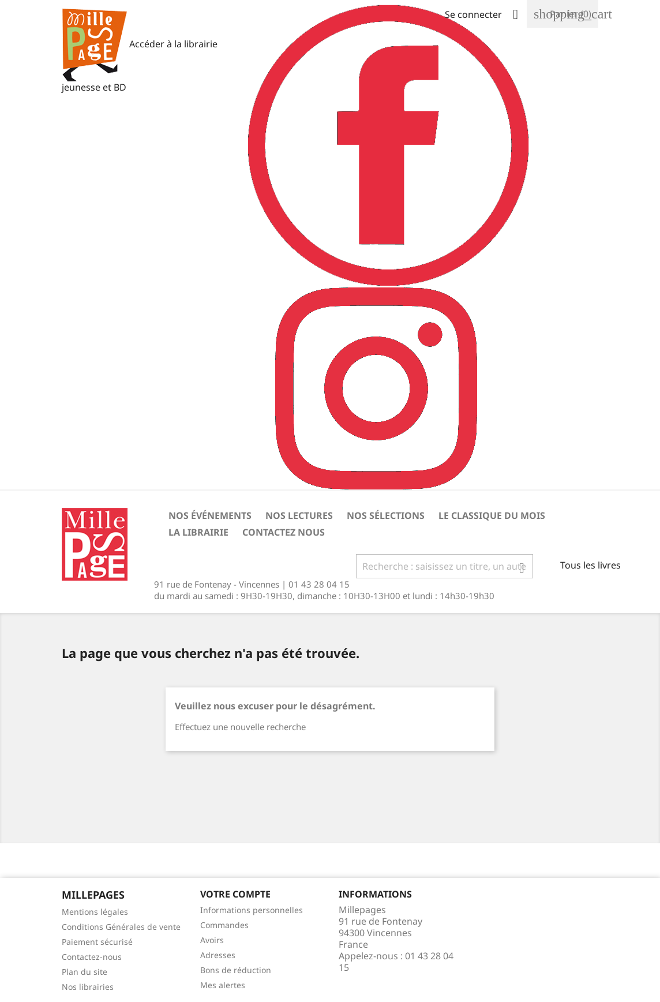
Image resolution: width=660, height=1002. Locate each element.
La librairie (198, 532)
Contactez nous (283, 532)
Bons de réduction (235, 969)
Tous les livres (590, 565)
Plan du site (84, 971)
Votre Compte (235, 894)
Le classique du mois (491, 515)
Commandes (224, 924)
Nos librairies (88, 986)
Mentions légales (95, 911)
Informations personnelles (251, 909)
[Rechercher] (445, 566)
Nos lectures (299, 515)
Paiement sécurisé (97, 941)
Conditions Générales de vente (121, 926)
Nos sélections (386, 515)
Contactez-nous (92, 956)
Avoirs (212, 939)
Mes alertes (222, 984)
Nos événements (210, 515)
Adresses (217, 954)
